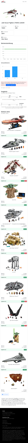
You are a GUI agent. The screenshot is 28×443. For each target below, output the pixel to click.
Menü (24, 1)
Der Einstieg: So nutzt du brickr (8, 413)
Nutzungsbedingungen (6, 423)
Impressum (4, 420)
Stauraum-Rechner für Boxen (8, 418)
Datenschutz (5, 422)
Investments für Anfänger (7, 412)
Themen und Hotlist (6, 415)
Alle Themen (5, 394)
